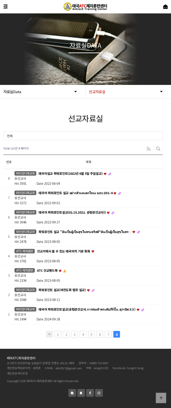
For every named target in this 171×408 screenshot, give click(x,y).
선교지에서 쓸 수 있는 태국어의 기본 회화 (64, 251)
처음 (49, 334)
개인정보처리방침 (17, 373)
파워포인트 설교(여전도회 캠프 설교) (62, 290)
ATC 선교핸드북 (47, 270)
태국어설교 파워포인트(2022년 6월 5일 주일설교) (71, 173)
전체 (9, 136)
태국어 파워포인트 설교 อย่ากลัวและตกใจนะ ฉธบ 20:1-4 (76, 193)
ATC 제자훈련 (24, 251)
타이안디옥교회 (25, 173)
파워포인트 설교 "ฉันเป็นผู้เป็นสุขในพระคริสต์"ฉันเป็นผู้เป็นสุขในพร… (85, 231)
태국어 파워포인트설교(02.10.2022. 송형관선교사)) (72, 212)
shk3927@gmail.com (68, 368)
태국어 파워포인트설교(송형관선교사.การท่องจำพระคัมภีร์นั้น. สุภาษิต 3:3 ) (87, 309)
